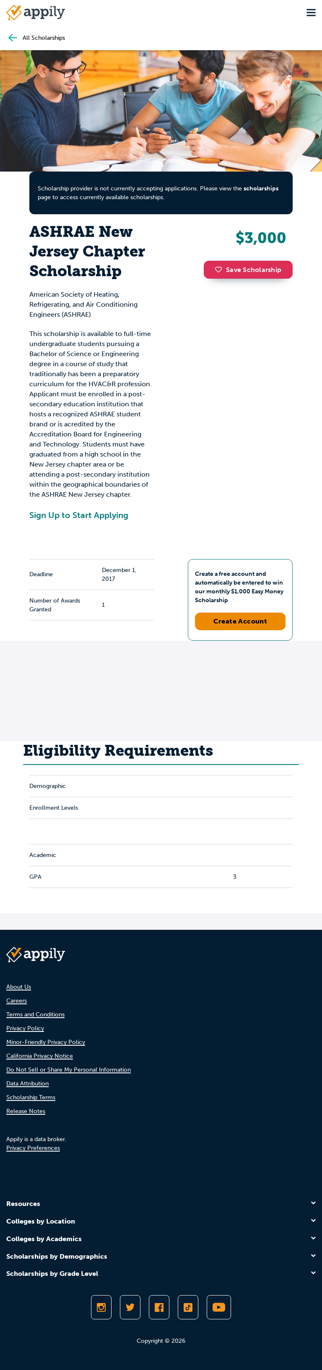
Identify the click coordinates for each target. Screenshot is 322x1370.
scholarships (261, 188)
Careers (16, 1000)
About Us (18, 986)
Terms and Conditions (35, 1014)
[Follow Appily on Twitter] (130, 1307)
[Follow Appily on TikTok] (188, 1307)
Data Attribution (27, 1083)
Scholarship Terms (30, 1097)
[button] (220, 269)
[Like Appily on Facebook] (159, 1307)
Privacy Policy (25, 1028)
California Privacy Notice (39, 1056)
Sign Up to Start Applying (78, 515)
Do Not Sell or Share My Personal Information (68, 1069)
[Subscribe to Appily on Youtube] (219, 1307)
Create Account (240, 621)
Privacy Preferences (33, 1148)
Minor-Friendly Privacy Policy (45, 1042)
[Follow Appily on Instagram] (101, 1307)
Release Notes (25, 1111)
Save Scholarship (248, 270)
